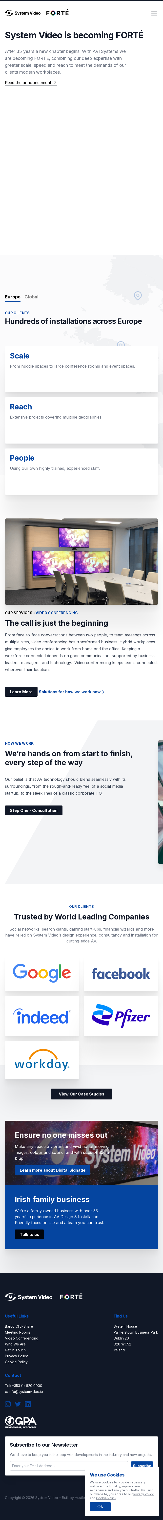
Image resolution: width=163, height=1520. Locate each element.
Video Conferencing (21, 1338)
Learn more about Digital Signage (52, 1170)
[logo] (23, 13)
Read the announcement (31, 82)
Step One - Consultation (34, 810)
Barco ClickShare (19, 1326)
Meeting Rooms (17, 1332)
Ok (100, 1506)
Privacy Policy (16, 1356)
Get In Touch (15, 1350)
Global (31, 296)
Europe (12, 296)
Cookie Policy (16, 1362)
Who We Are (15, 1344)
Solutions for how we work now (72, 691)
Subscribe (142, 1466)
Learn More (21, 691)
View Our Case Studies (81, 1094)
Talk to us (29, 1234)
